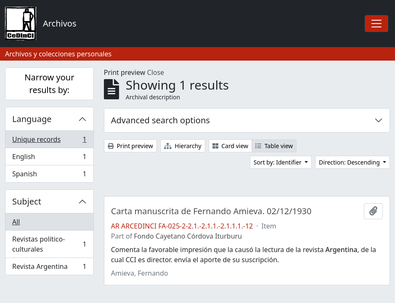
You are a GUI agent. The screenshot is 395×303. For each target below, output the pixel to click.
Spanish (49, 175)
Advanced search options (160, 120)
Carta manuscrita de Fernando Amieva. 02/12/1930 (211, 211)
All (16, 221)
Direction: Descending (350, 162)
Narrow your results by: (49, 84)
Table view (274, 146)
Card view (230, 146)
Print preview (130, 146)
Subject (26, 201)
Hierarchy (182, 146)
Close (155, 72)
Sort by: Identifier (278, 162)
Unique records (49, 141)
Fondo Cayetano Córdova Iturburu (188, 236)
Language (32, 119)
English (49, 158)
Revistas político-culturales (49, 244)
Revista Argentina (49, 268)
